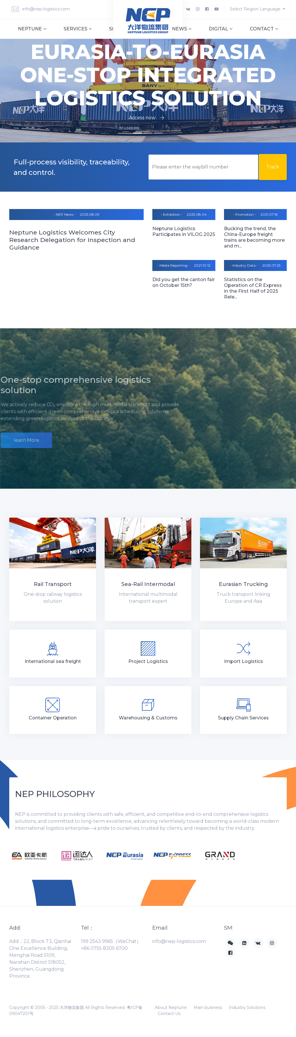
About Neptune (171, 1007)
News (181, 29)
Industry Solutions (247, 1007)
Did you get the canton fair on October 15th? (183, 282)
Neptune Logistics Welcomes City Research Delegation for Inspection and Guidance (72, 240)
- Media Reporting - (173, 265)
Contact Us (169, 1013)
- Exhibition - (171, 214)
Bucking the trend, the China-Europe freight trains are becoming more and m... (254, 237)
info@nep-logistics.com (41, 9)
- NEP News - (64, 214)
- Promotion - (244, 214)
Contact (264, 29)
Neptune (32, 29)
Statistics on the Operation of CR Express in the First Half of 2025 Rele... (253, 288)
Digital (220, 29)
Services (78, 29)
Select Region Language (256, 9)
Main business (208, 1007)
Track (272, 167)
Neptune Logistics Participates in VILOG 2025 (183, 231)
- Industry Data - (244, 265)
